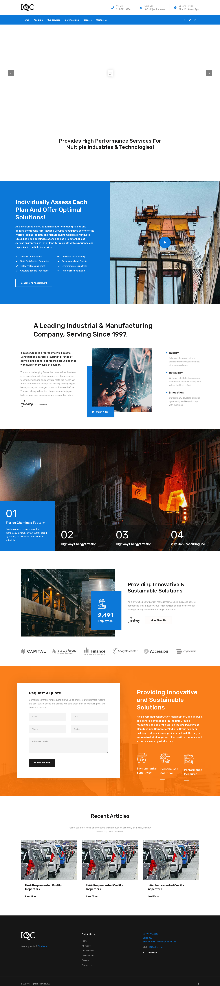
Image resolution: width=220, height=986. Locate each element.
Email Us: (149, 6)
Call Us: (119, 6)
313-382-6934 (123, 9)
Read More (30, 896)
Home (26, 20)
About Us (38, 20)
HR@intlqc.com (155, 947)
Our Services (53, 20)
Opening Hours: (186, 6)
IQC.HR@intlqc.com (155, 9)
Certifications (72, 20)
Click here (42, 946)
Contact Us (102, 20)
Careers (87, 20)
